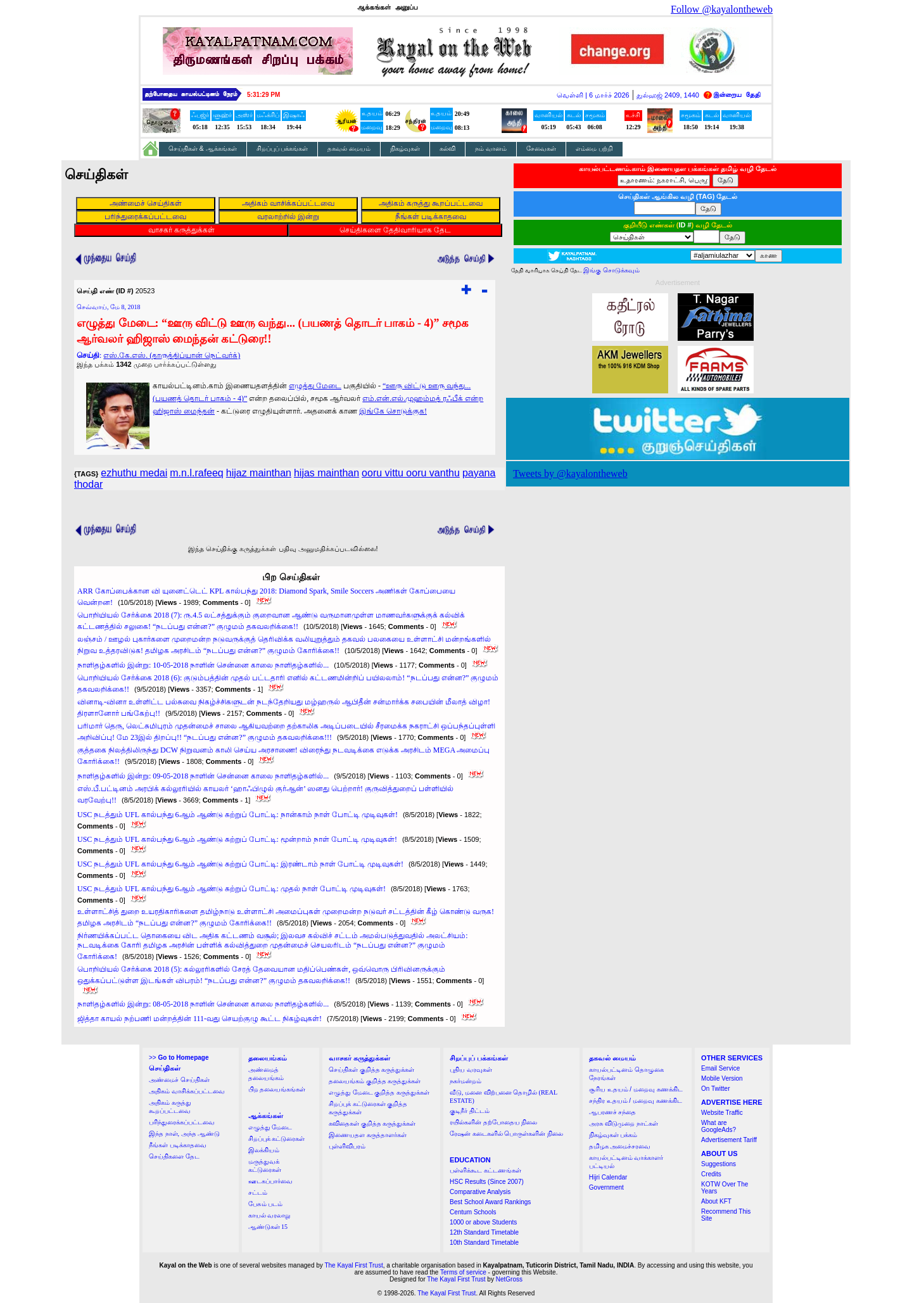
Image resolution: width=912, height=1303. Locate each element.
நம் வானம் (491, 148)
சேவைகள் (541, 148)
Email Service (720, 1068)
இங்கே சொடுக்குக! (393, 411)
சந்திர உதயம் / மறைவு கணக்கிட (635, 1100)
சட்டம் (257, 1192)
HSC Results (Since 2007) (487, 1181)
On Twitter (715, 1088)
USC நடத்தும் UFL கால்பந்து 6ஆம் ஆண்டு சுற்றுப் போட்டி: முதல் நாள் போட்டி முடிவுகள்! (231, 888)
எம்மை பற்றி (594, 148)
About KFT (716, 1201)
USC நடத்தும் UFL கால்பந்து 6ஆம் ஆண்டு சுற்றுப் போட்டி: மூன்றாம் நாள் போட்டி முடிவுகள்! (237, 839)
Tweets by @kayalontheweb (570, 473)
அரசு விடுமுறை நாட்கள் (623, 1123)
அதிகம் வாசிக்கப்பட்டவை (187, 1091)
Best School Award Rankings (490, 1201)
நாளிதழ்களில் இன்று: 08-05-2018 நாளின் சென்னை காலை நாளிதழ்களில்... (203, 1004)
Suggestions (718, 1163)
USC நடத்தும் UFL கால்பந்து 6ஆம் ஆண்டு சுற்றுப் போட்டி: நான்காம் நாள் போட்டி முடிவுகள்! (237, 814)
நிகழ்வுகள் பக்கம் (613, 1134)
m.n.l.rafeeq (196, 472)
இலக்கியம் (263, 1150)
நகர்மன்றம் (465, 1080)
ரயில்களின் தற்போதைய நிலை (493, 1122)
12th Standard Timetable (484, 1232)
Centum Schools (473, 1212)
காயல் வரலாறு (269, 1215)
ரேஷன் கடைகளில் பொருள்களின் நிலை (506, 1133)
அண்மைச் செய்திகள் (179, 1079)
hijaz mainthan (258, 472)
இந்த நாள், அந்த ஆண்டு (184, 1133)
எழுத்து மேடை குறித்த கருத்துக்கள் (379, 1092)
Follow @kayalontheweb (722, 9)
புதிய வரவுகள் (471, 1069)
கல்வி (447, 148)
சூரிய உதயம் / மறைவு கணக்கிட (636, 1089)
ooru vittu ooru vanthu (411, 472)
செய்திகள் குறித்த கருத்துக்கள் (371, 1069)
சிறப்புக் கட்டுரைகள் (276, 1138)
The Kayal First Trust (353, 1265)
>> (178, 1057)
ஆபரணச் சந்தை (612, 1112)
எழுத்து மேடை (315, 385)
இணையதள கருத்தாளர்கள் (368, 1134)
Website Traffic (722, 1112)
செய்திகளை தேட (174, 1156)
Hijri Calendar (608, 1177)
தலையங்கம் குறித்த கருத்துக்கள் (375, 1080)
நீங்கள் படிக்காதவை (177, 1144)
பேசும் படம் (265, 1203)
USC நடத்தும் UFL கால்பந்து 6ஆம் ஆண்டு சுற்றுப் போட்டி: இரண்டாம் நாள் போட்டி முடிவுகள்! (240, 864)
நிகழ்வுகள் (405, 148)
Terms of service (463, 1272)
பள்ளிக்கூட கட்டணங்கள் (485, 1170)
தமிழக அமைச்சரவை (620, 1146)
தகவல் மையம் (348, 148)
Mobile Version (722, 1078)
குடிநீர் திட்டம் (470, 1110)
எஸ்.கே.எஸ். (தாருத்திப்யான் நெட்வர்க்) (171, 355)
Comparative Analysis (480, 1191)
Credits (711, 1174)
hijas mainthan (326, 472)
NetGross (509, 1279)
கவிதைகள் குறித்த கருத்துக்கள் (372, 1123)
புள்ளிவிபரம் (347, 1146)
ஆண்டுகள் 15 (268, 1226)
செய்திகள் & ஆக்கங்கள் (202, 148)
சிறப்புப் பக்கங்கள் (282, 148)
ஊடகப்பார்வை (270, 1181)
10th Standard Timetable (484, 1242)
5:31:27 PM (263, 94)
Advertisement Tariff (729, 1139)
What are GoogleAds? (718, 1126)
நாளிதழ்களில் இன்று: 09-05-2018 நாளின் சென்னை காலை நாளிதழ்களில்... (203, 776)
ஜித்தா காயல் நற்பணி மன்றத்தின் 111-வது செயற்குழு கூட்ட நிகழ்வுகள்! (199, 1018)
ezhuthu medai (134, 472)
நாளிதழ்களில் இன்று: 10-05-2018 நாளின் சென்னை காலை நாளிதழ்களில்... (203, 665)
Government (606, 1187)
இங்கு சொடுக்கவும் (611, 270)
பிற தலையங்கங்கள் (277, 1089)
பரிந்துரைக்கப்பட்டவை (182, 1122)
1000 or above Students (483, 1222)
